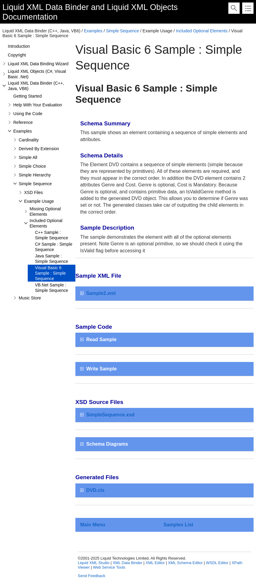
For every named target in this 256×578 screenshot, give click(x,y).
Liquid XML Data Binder (45, 7)
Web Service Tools (109, 567)
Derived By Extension (39, 148)
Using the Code (28, 113)
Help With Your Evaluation (37, 104)
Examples (93, 30)
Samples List (178, 524)
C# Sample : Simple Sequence (53, 247)
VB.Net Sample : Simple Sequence (51, 288)
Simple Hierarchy (35, 175)
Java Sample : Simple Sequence (51, 258)
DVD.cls (95, 490)
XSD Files (33, 192)
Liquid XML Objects (142, 7)
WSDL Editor (217, 562)
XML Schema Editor (185, 562)
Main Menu (92, 524)
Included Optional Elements (201, 30)
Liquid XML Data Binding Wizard (38, 63)
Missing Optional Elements (45, 211)
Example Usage (39, 201)
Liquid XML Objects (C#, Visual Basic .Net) (37, 74)
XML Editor (155, 562)
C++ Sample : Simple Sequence (51, 235)
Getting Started (27, 96)
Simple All (28, 157)
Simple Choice (32, 166)
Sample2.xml (101, 293)
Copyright (17, 55)
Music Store (30, 297)
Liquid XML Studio (93, 562)
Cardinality (29, 139)
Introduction (19, 46)
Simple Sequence (122, 30)
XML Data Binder (128, 562)
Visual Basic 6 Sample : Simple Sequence (50, 273)
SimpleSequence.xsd (110, 414)
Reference (23, 122)
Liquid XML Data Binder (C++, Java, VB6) (36, 86)
